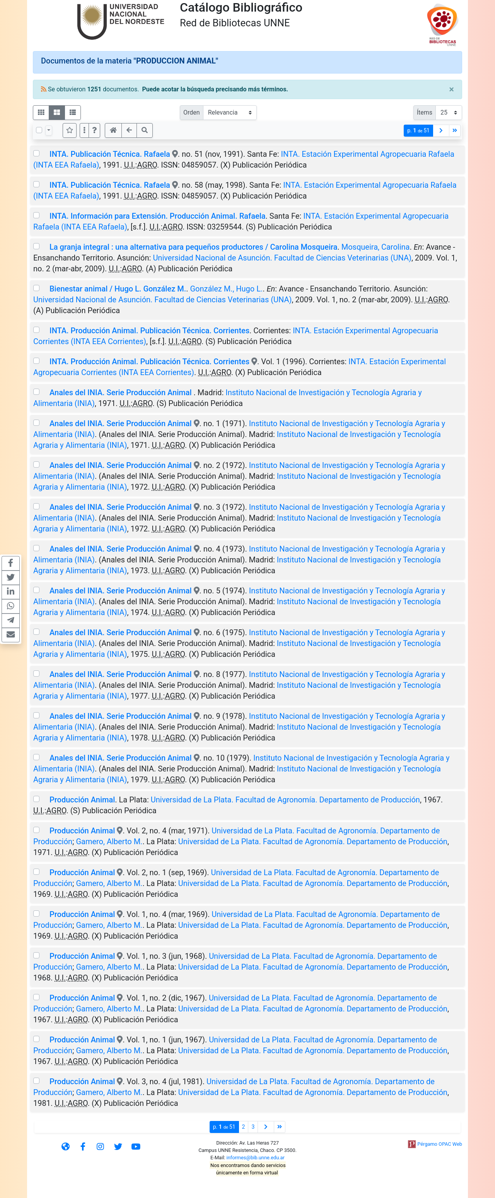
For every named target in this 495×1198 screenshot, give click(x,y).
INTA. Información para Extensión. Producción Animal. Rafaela (158, 216)
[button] (94, 130)
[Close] (451, 89)
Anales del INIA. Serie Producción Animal (122, 392)
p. (418, 131)
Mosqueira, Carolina (375, 247)
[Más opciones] (84, 130)
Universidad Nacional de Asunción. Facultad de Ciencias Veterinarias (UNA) (282, 257)
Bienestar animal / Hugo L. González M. (118, 288)
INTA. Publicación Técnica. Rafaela (110, 154)
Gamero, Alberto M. (109, 841)
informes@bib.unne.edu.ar (256, 1157)
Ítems (424, 112)
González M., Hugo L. (226, 288)
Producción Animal (82, 799)
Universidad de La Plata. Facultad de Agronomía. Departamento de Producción (285, 799)
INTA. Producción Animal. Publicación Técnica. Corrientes (149, 330)
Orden (191, 112)
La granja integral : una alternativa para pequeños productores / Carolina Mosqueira (194, 247)
